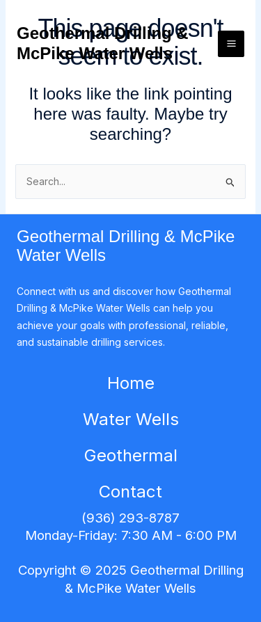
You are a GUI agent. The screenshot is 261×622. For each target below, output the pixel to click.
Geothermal (130, 455)
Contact (130, 491)
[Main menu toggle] (231, 44)
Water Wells (131, 419)
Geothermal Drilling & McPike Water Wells (103, 43)
